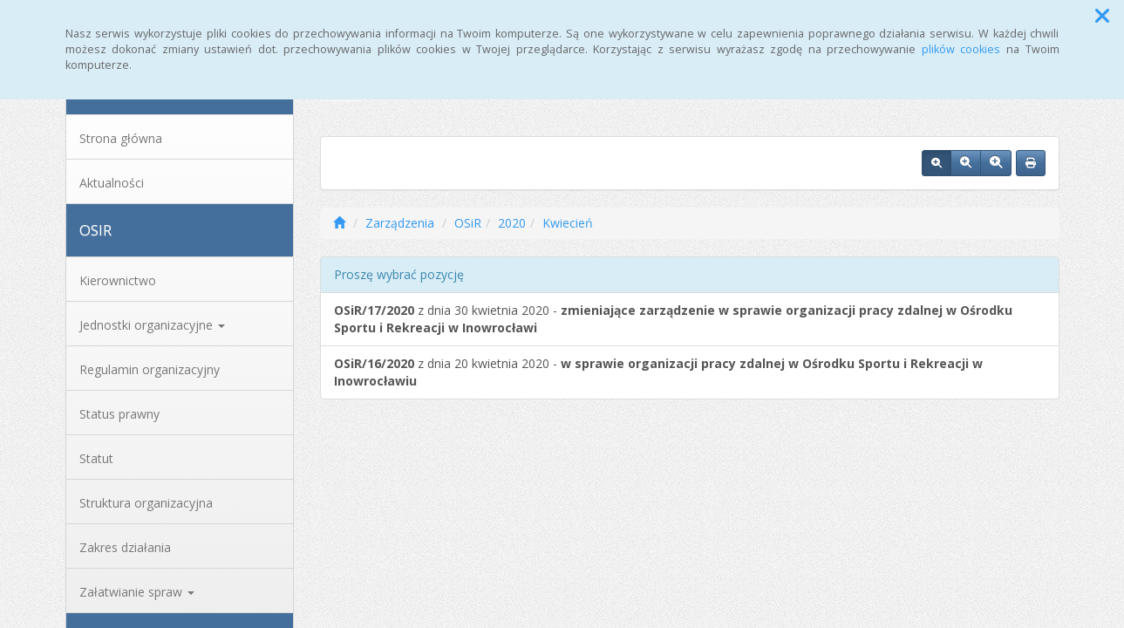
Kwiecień (567, 223)
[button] (1102, 16)
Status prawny (119, 414)
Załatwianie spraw (136, 592)
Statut (96, 458)
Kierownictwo (117, 280)
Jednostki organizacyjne (152, 325)
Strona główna (120, 138)
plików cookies (961, 49)
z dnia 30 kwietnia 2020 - (673, 319)
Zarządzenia (399, 223)
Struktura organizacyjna (146, 503)
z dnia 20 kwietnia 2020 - (658, 372)
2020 (512, 223)
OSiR (467, 223)
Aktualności (111, 182)
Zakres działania (125, 547)
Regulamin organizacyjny (149, 369)
